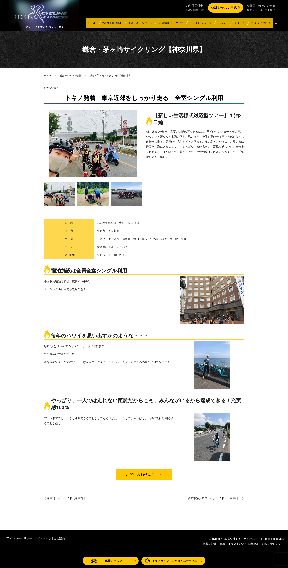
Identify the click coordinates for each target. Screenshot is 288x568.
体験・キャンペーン (142, 24)
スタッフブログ (261, 24)
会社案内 (59, 538)
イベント (224, 24)
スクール (240, 24)
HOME (95, 24)
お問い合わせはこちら (144, 475)
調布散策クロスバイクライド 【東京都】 (214, 498)
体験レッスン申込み (225, 7)
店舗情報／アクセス (172, 24)
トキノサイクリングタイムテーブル (174, 560)
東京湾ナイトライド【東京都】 (66, 498)
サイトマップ (42, 538)
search (278, 25)
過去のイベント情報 (70, 75)
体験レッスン (113, 560)
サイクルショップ (202, 24)
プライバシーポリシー (18, 538)
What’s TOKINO (114, 24)
